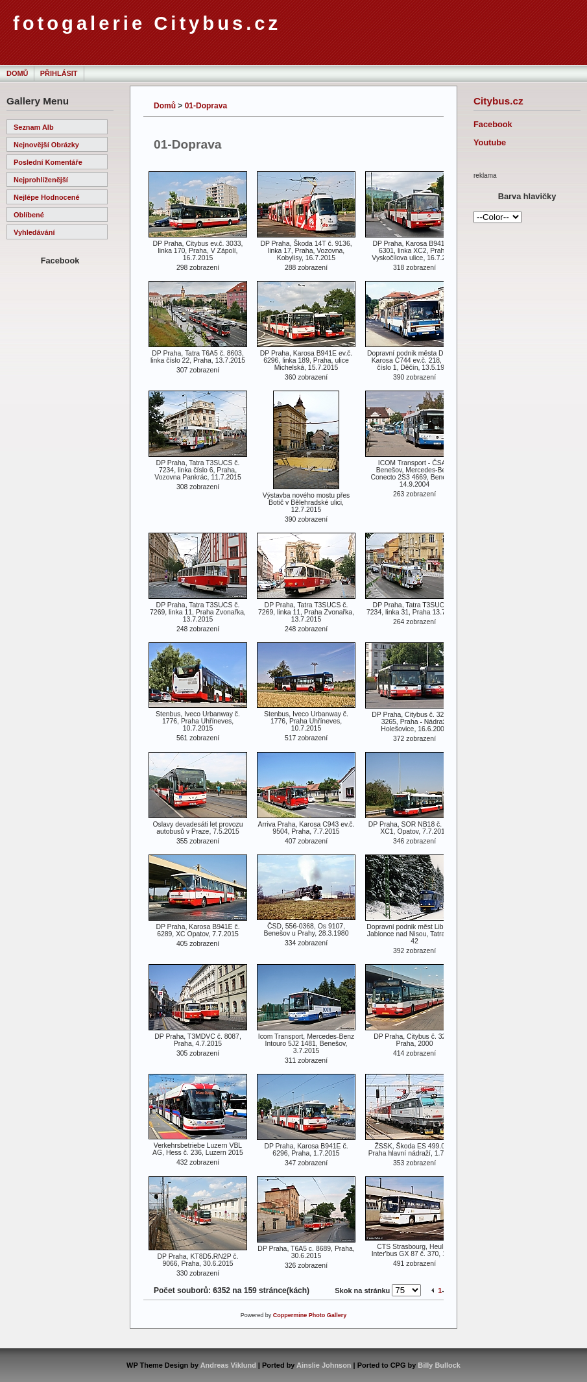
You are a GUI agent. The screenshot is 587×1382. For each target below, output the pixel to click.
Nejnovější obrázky (46, 145)
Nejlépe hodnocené (47, 197)
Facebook (492, 124)
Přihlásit (59, 73)
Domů (17, 73)
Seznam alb (34, 127)
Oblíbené (29, 215)
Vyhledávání (34, 232)
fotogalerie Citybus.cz (147, 23)
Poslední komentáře (48, 162)
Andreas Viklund (228, 1365)
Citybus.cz (498, 100)
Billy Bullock (439, 1365)
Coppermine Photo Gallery (310, 1315)
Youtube (489, 142)
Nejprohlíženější (41, 180)
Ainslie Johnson (323, 1365)
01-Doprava (206, 105)
